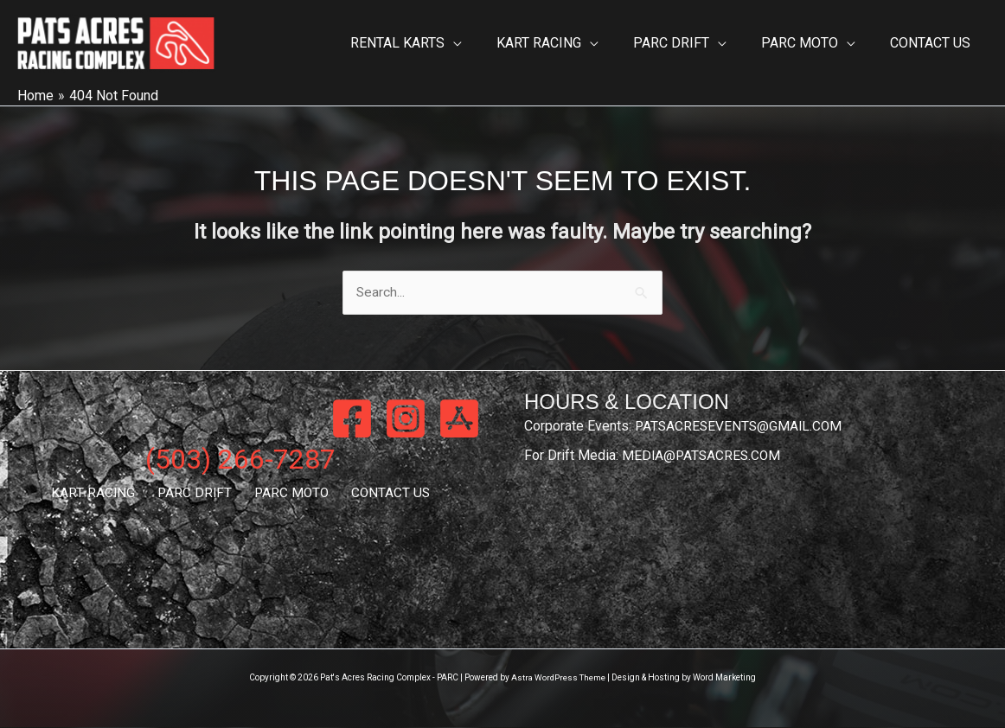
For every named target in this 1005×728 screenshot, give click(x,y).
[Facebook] (352, 419)
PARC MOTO (287, 494)
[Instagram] (405, 419)
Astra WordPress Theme (558, 678)
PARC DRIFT (197, 494)
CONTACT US (380, 494)
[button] (484, 43)
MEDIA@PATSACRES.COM (703, 456)
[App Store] (459, 419)
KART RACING (103, 494)
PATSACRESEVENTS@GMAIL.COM (741, 426)
